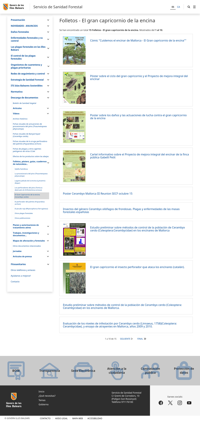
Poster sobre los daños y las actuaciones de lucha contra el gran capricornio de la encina (138, 116)
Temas (42, 400)
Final (140, 338)
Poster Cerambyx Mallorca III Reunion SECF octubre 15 (97, 193)
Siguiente (125, 338)
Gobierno (44, 404)
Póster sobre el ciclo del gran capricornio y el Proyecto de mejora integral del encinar (139, 77)
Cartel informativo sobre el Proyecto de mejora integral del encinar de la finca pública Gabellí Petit (139, 155)
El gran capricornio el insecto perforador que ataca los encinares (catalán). (137, 267)
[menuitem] (194, 6)
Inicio (41, 391)
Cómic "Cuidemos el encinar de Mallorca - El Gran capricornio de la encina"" (138, 40)
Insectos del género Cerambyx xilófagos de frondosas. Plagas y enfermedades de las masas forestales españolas (121, 210)
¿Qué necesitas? (47, 395)
